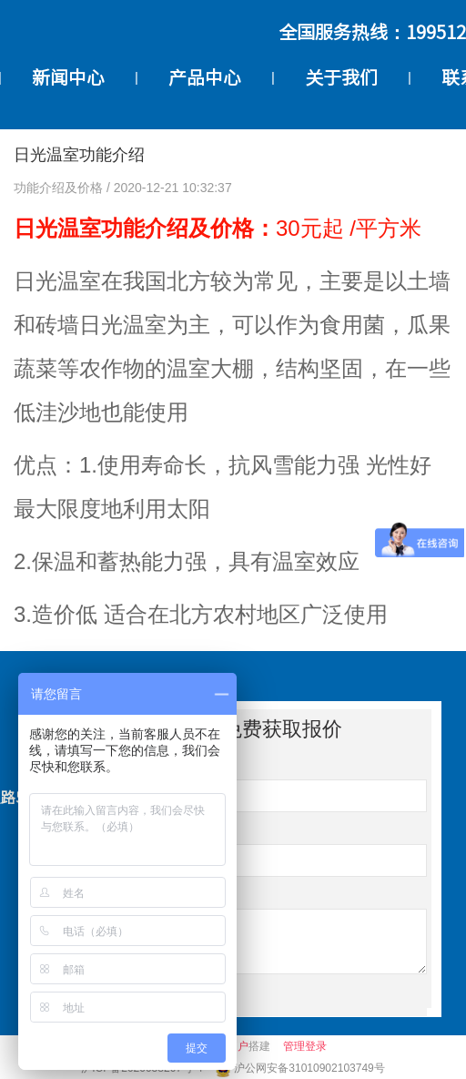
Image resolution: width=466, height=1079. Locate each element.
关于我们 (341, 77)
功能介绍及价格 (60, 187)
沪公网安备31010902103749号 (309, 1068)
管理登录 (305, 1046)
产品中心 (204, 77)
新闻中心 (68, 77)
